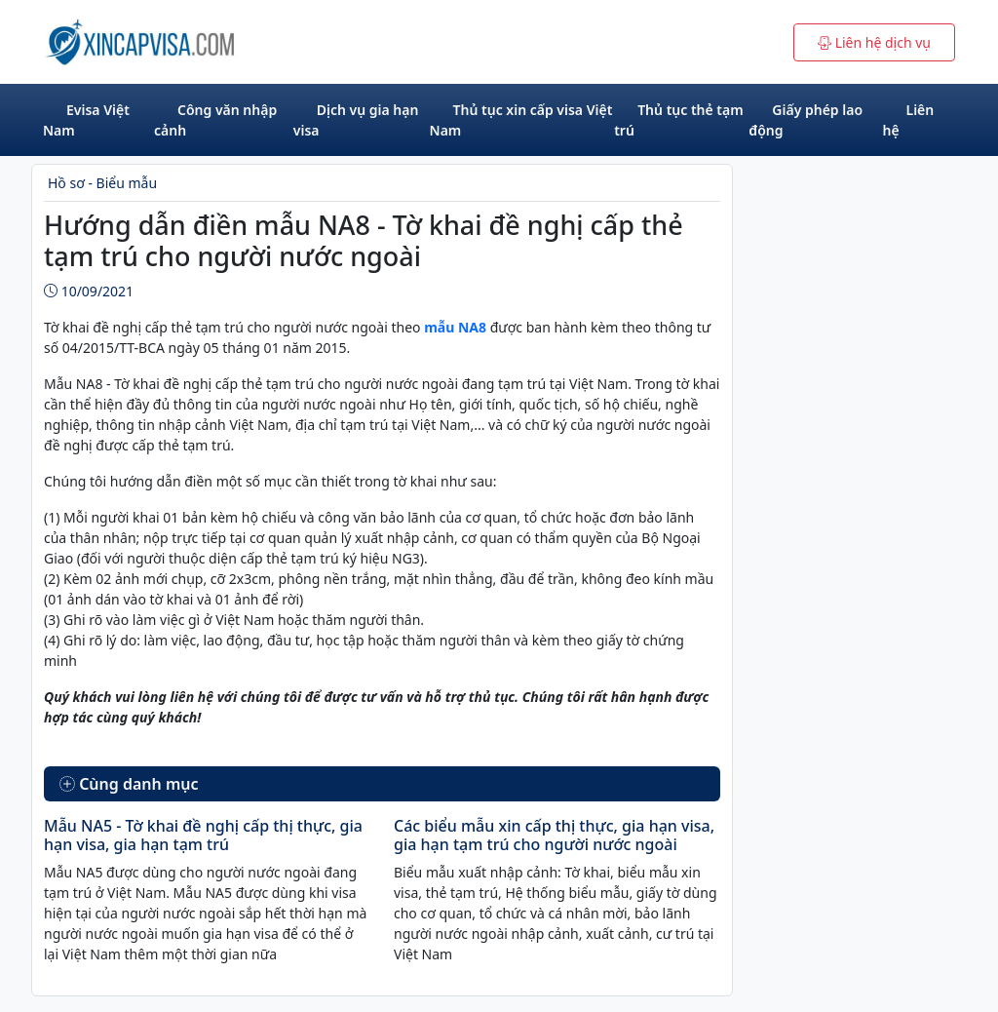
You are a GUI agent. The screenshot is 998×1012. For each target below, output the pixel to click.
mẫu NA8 (454, 327)
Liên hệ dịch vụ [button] (874, 42)
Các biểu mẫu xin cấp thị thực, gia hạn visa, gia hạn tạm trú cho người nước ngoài (554, 835)
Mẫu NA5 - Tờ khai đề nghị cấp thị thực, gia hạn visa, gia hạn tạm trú (203, 835)
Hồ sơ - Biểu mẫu (102, 183)
